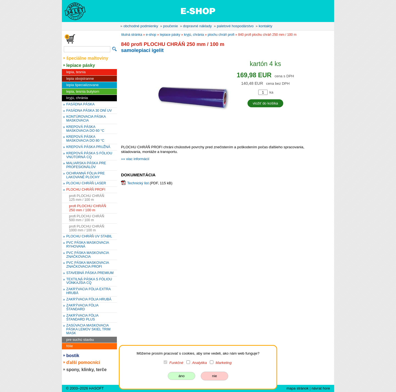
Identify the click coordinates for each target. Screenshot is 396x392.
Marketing (224, 363)
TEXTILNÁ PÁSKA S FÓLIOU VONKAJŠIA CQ (89, 281)
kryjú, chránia (77, 98)
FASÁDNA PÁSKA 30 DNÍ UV (89, 111)
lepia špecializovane (82, 85)
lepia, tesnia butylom (82, 91)
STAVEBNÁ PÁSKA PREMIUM (90, 273)
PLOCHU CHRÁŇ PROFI (85, 189)
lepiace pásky (80, 65)
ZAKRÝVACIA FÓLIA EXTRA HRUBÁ (88, 291)
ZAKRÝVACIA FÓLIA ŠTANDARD (82, 307)
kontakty (265, 26)
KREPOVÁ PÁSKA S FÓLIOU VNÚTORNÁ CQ (89, 155)
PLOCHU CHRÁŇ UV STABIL (89, 236)
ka (271, 92)
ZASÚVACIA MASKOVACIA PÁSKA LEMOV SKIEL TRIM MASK (88, 329)
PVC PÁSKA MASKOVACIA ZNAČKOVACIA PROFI (87, 264)
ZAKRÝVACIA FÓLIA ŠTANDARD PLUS (82, 317)
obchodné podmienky (140, 26)
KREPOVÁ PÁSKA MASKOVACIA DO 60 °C (85, 129)
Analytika (199, 363)
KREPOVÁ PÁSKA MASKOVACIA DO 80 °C (85, 138)
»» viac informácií (135, 159)
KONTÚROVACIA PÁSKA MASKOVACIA (86, 118)
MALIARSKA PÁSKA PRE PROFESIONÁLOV (86, 165)
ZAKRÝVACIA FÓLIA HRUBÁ (88, 299)
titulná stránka (131, 35)
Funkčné (176, 363)
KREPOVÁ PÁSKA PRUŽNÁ (88, 147)
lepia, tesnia (76, 72)
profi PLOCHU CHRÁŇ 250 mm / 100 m (87, 208)
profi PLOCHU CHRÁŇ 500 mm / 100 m (86, 218)
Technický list (137, 183)
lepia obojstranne (80, 78)
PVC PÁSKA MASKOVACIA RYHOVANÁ (87, 244)
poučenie (170, 26)
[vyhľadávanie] (87, 49)
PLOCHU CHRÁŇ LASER (86, 183)
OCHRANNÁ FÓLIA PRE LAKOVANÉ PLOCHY (85, 175)
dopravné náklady (197, 26)
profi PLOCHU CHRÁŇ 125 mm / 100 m (86, 198)
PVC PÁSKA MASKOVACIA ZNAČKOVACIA (87, 255)
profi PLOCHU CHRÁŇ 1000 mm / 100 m (86, 228)
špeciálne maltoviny (87, 58)
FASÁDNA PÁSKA (80, 104)
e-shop (151, 35)
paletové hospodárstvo (235, 26)
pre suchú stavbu (80, 340)
